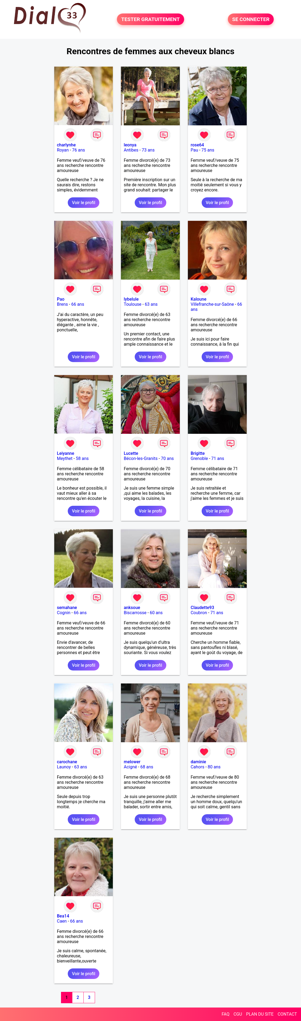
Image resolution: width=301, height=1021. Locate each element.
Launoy (64, 766)
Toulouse (132, 304)
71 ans (217, 458)
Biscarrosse (135, 612)
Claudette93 (202, 607)
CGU (238, 1014)
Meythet (65, 458)
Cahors (197, 766)
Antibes (131, 150)
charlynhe (66, 144)
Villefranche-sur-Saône (212, 304)
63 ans (151, 304)
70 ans (167, 458)
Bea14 (63, 916)
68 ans (146, 766)
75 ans (207, 150)
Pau (194, 150)
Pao (61, 299)
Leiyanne (65, 453)
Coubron (199, 612)
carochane (67, 761)
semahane (67, 607)
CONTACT (287, 1014)
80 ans (214, 766)
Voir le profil (83, 202)
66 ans (77, 304)
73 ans (148, 150)
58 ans (82, 458)
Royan (63, 150)
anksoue (132, 607)
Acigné (130, 766)
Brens (62, 304)
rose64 (197, 144)
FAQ (225, 1014)
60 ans (156, 612)
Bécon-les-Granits (140, 458)
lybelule (131, 299)
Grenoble (199, 458)
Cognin (63, 612)
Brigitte (198, 453)
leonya (130, 144)
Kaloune (198, 299)
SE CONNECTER (250, 19)
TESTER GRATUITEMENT (150, 19)
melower (132, 761)
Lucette (131, 453)
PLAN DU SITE (260, 1014)
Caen (62, 921)
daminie (198, 761)
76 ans (78, 150)
